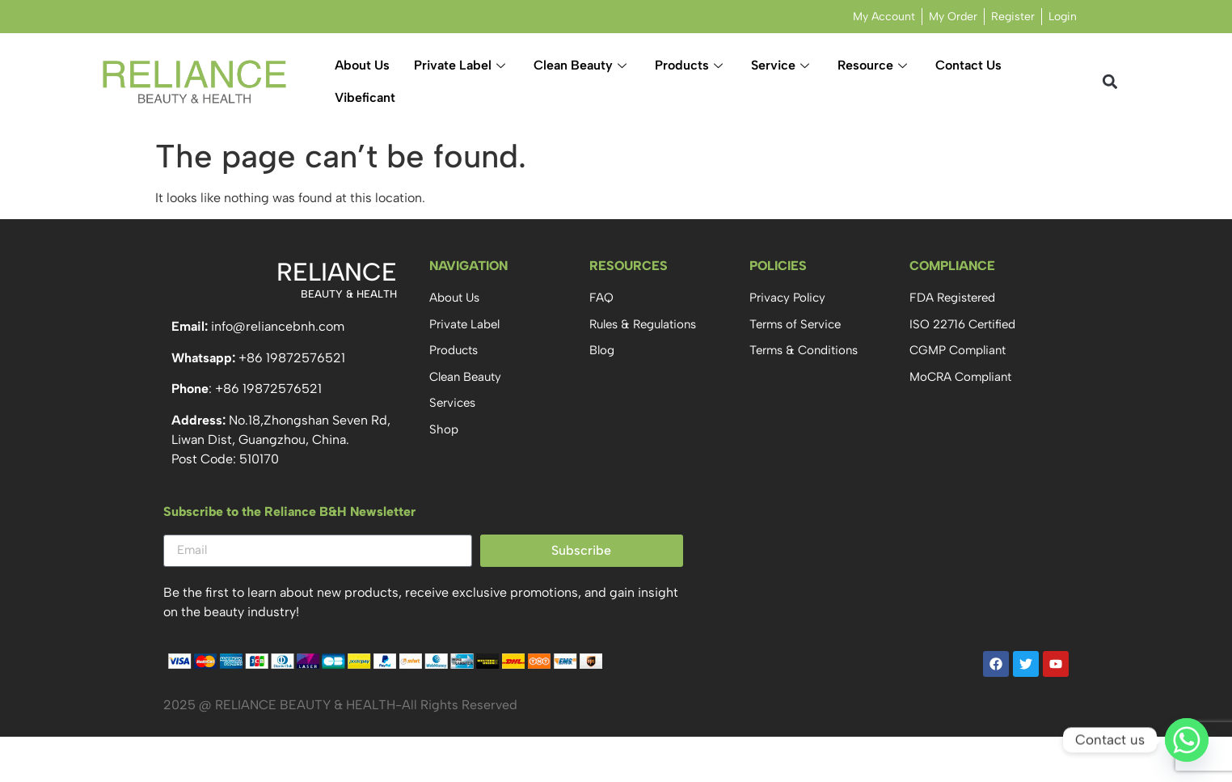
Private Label (461, 65)
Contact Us (968, 65)
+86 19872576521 (291, 358)
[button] (1110, 82)
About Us (362, 65)
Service (782, 65)
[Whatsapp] (1187, 740)
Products (691, 65)
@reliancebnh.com (288, 326)
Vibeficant (365, 97)
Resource (874, 65)
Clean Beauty (582, 65)
